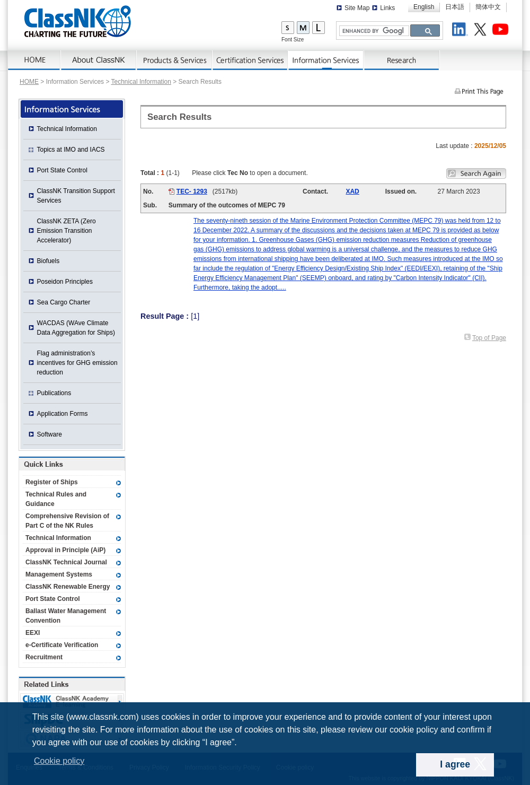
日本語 (454, 7)
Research (402, 60)
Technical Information (141, 81)
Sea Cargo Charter (64, 302)
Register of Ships (51, 482)
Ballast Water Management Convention (65, 615)
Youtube (501, 30)
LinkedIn (461, 30)
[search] (373, 31)
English (423, 7)
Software (49, 434)
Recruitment (44, 657)
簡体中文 (488, 7)
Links (387, 8)
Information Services (326, 60)
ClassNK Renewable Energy (67, 586)
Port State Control (62, 170)
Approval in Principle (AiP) (65, 550)
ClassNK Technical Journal (66, 562)
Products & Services (175, 60)
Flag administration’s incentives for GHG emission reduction (77, 363)
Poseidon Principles (65, 281)
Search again (476, 173)
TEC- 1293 (191, 191)
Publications (54, 393)
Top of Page (489, 338)
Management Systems (58, 574)
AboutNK (99, 60)
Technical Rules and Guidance (55, 499)
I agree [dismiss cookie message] (455, 764)
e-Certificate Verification (61, 645)
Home (34, 60)
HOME (29, 81)
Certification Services (250, 60)
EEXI (32, 632)
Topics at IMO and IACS (71, 149)
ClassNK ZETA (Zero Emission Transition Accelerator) (66, 230)
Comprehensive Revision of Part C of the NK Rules (67, 520)
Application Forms (62, 413)
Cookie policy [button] (59, 760)
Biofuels (48, 261)
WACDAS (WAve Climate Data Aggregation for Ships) (76, 327)
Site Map (356, 8)
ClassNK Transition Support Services (76, 195)
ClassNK (77, 21)
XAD (352, 191)
